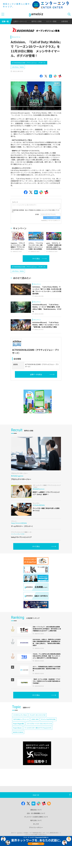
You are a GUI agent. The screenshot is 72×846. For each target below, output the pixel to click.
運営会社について (36, 810)
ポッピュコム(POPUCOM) (48, 719)
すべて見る (36, 258)
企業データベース (20, 21)
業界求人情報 (36, 21)
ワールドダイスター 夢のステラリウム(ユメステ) (37, 728)
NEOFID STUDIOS (18, 732)
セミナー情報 (51, 21)
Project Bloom (17, 728)
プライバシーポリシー (36, 827)
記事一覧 (5, 21)
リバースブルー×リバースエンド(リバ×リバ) (39, 723)
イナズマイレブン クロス (20, 715)
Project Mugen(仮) (18, 723)
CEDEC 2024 (34, 719)
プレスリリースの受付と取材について (36, 817)
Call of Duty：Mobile (18, 67)
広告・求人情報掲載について (36, 813)
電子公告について (36, 820)
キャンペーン (16, 37)
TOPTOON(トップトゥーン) (21, 719)
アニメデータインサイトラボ (37, 715)
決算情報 (64, 21)
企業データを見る (36, 374)
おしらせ (36, 824)
